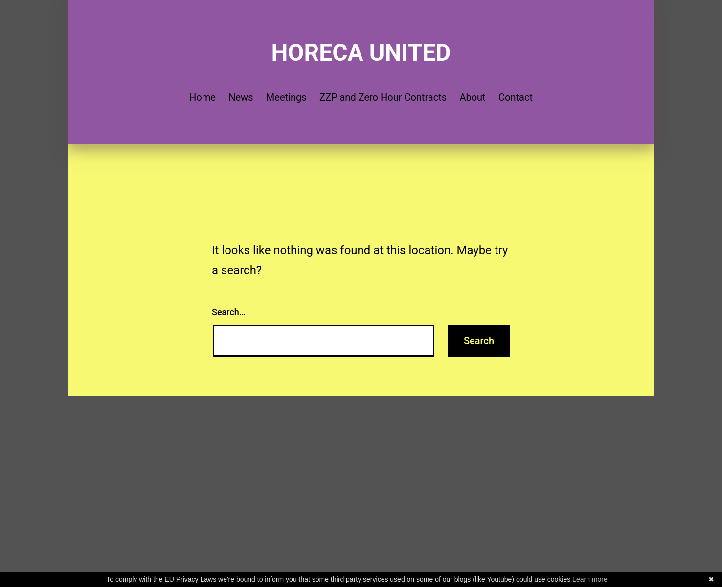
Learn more (590, 579)
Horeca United (361, 52)
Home (202, 97)
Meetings (286, 97)
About (472, 97)
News (240, 97)
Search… (229, 312)
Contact (515, 97)
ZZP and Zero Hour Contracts (383, 97)
